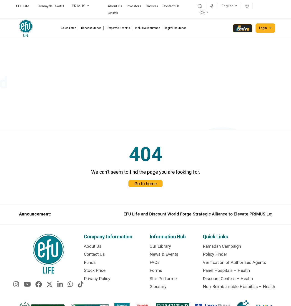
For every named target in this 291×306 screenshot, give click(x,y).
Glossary (158, 286)
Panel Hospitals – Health (226, 271)
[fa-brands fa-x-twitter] (49, 288)
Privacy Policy (97, 278)
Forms (156, 271)
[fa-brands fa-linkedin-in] (60, 288)
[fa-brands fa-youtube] (27, 288)
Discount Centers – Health (228, 278)
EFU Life (22, 6)
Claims (113, 13)
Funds (90, 263)
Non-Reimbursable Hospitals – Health (239, 286)
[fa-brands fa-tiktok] (80, 288)
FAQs (155, 263)
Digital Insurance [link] (175, 28)
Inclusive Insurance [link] (147, 28)
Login (263, 28)
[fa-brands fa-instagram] (16, 288)
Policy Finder (215, 256)
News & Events (164, 256)
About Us (115, 6)
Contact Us (171, 6)
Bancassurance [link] (91, 28)
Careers (152, 6)
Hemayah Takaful (51, 6)
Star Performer (164, 278)
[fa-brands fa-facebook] (38, 288)
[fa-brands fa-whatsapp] (70, 288)
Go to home (145, 178)
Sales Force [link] (68, 28)
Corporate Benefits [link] (118, 28)
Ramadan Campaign (222, 248)
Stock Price (94, 271)
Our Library (160, 248)
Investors (134, 6)
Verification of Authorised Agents (234, 263)
